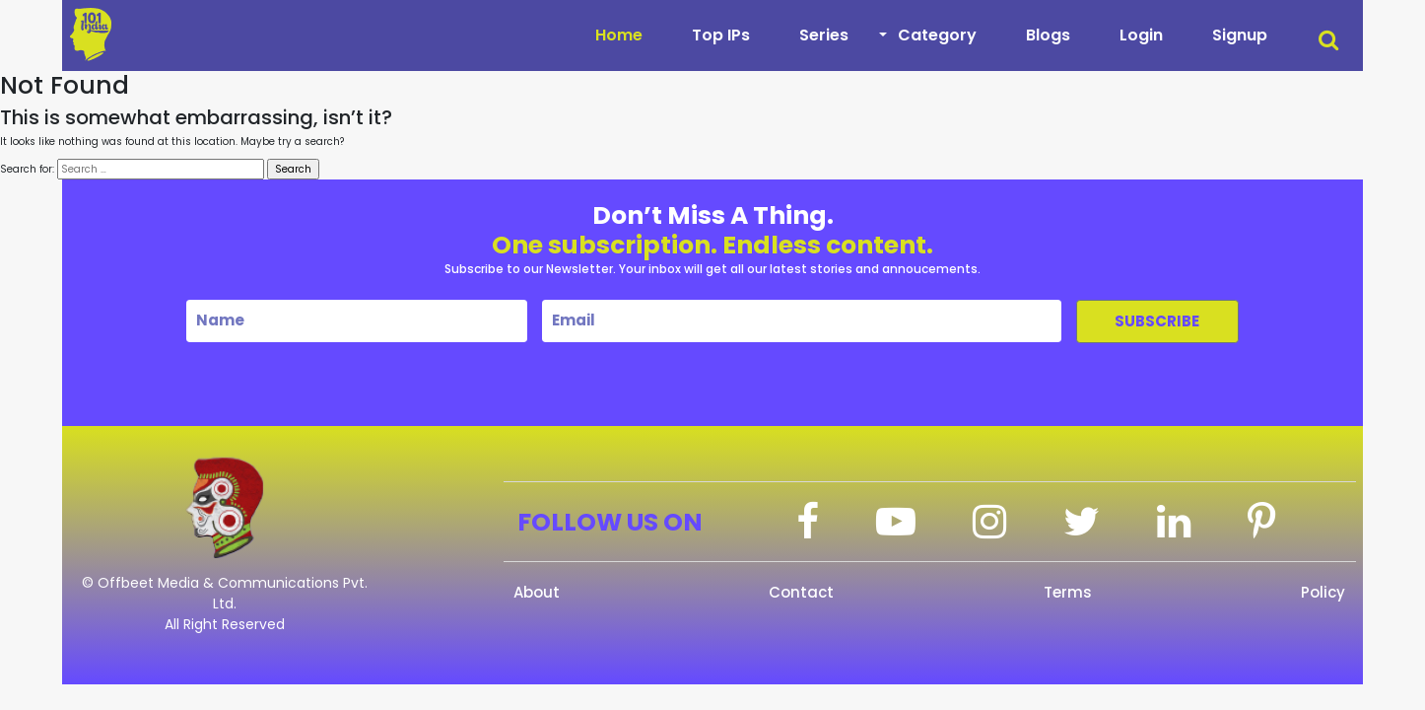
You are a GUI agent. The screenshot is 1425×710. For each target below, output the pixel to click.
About (536, 592)
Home (619, 35)
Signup (1239, 35)
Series (823, 35)
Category (937, 35)
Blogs (1048, 35)
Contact (801, 592)
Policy (1323, 592)
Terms (1068, 592)
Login (1141, 35)
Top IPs (721, 35)
